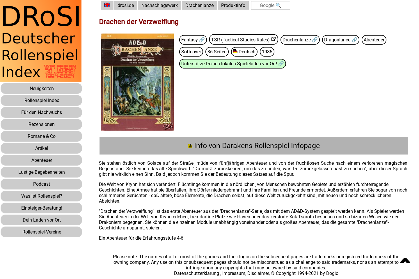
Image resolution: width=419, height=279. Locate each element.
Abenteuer (374, 40)
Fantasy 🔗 (193, 40)
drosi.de (126, 5)
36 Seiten (217, 52)
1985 (267, 52)
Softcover (191, 52)
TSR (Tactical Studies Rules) (240, 40)
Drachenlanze (199, 5)
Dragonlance (337, 40)
